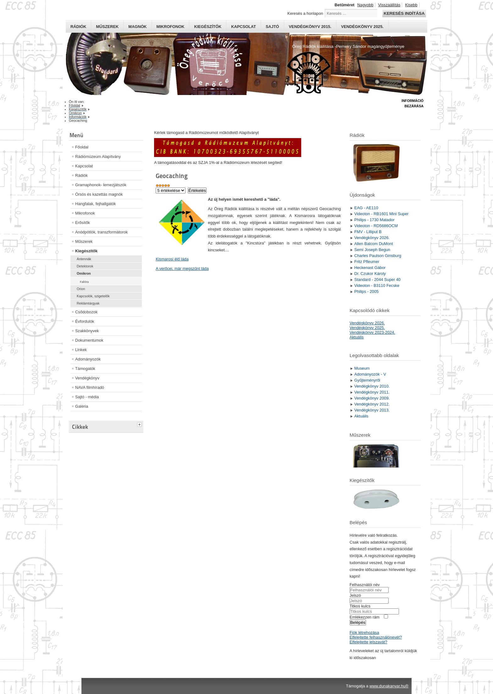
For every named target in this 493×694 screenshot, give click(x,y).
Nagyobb (365, 5)
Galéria (81, 406)
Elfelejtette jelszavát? (368, 642)
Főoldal (81, 147)
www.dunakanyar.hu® (388, 686)
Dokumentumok (89, 340)
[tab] (140, 424)
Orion (81, 289)
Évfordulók (84, 321)
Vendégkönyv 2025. (362, 26)
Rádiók (78, 26)
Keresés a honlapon (305, 13)
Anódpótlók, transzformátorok (101, 232)
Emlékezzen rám (364, 617)
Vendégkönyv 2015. (310, 26)
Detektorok (85, 266)
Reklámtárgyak (88, 303)
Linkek (81, 349)
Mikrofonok (171, 26)
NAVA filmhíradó (89, 387)
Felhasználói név (365, 584)
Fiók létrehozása (364, 632)
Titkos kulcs (360, 606)
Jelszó (355, 595)
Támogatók (85, 368)
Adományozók (88, 359)
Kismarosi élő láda (172, 259)
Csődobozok (86, 312)
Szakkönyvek (87, 330)
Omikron (84, 273)
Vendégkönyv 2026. (367, 323)
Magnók (137, 26)
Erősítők (82, 222)
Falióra (84, 281)
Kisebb (411, 5)
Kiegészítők (207, 26)
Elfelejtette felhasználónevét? (376, 637)
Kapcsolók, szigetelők (93, 296)
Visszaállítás (389, 5)
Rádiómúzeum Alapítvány (98, 156)
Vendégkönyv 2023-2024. (372, 332)
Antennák (84, 259)
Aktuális (357, 337)
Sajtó (272, 26)
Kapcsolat (243, 26)
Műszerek (107, 26)
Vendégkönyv (87, 378)
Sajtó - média (87, 397)
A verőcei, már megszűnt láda (182, 268)
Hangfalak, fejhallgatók (95, 203)
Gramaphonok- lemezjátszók (100, 184)
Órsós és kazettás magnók (99, 194)
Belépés (357, 622)
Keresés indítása (404, 13)
